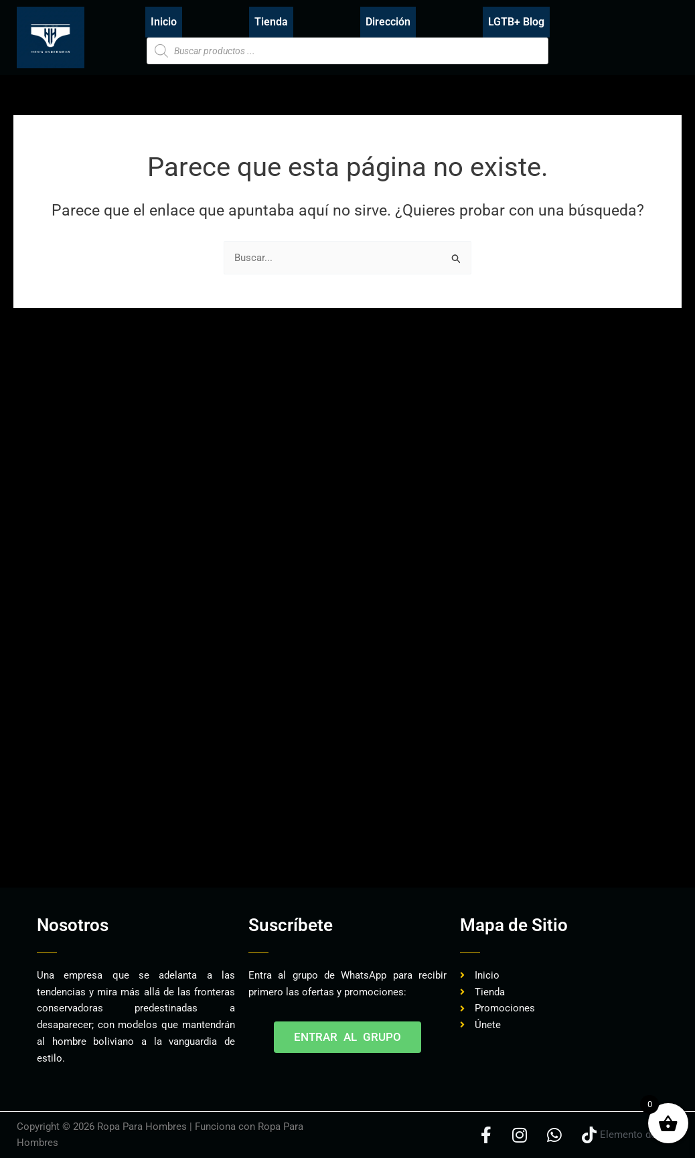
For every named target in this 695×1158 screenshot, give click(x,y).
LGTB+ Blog (516, 21)
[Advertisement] (260, 845)
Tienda (271, 21)
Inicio (164, 21)
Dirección (388, 21)
